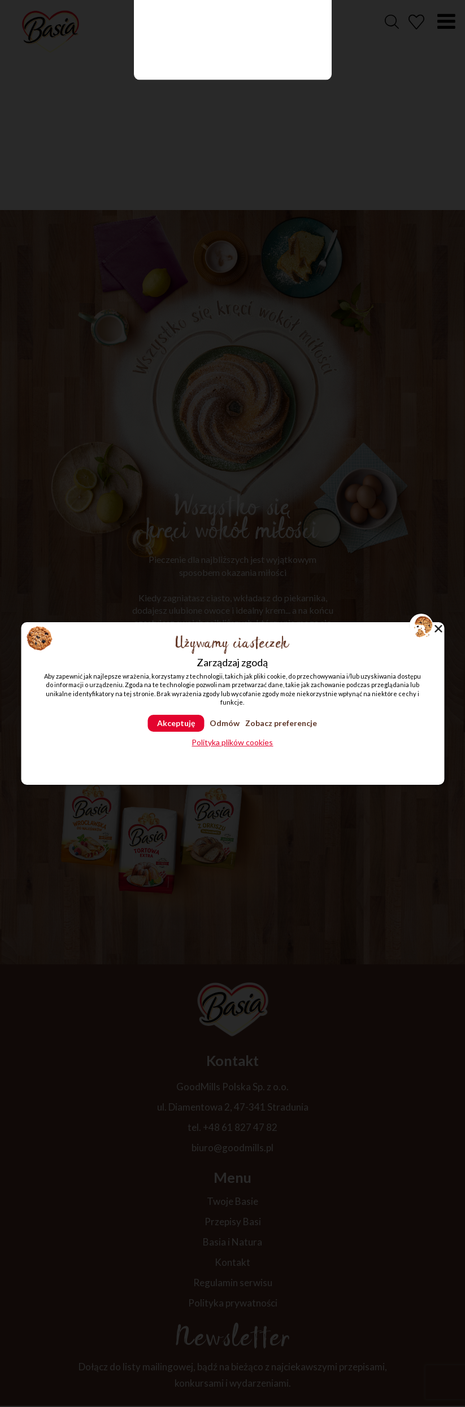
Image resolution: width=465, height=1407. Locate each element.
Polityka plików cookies (232, 742)
